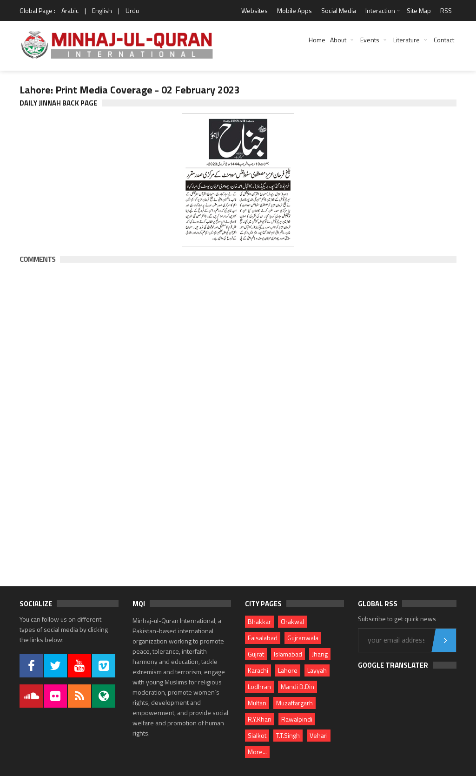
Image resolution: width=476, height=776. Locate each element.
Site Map (419, 10)
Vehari (319, 735)
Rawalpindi (296, 719)
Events (369, 40)
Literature (406, 40)
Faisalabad (263, 638)
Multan (257, 703)
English (102, 10)
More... (257, 751)
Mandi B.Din (297, 686)
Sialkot (257, 735)
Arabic (70, 10)
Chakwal (292, 621)
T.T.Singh (288, 735)
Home (317, 40)
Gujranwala (302, 638)
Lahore (288, 670)
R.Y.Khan (259, 719)
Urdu (132, 10)
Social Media (338, 10)
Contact (444, 40)
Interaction (380, 10)
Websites (254, 10)
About (338, 40)
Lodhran (259, 686)
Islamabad (288, 654)
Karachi (258, 670)
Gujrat (256, 654)
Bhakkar (259, 621)
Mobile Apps (294, 10)
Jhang (320, 654)
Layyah (317, 670)
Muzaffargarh (294, 703)
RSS (446, 10)
